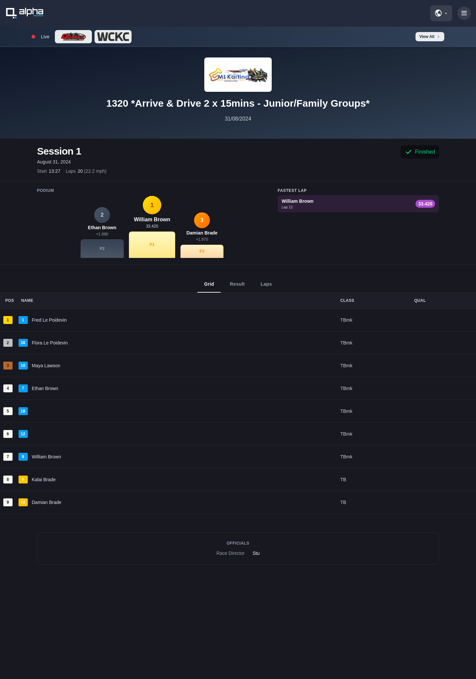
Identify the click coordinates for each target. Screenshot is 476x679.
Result (237, 287)
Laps (266, 287)
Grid (208, 287)
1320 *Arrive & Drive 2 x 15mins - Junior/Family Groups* (238, 103)
